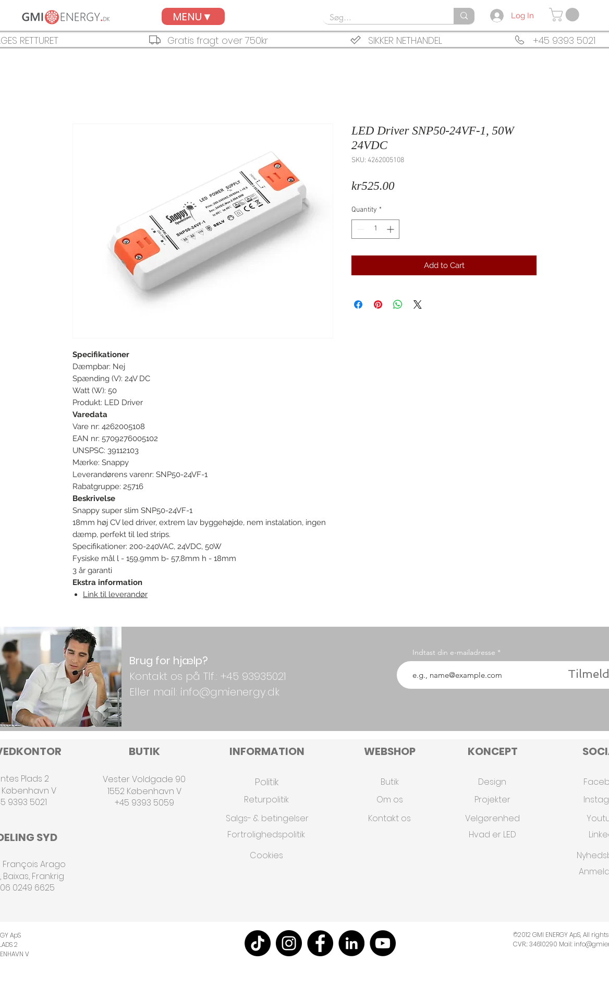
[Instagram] (289, 943)
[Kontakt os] (389, 818)
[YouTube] (383, 943)
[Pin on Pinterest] (378, 304)
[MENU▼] (193, 16)
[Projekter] (492, 799)
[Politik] (266, 782)
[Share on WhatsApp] (398, 304)
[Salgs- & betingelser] (267, 818)
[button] (565, 14)
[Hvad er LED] (492, 834)
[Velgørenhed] (492, 818)
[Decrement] (359, 229)
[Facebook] (320, 943)
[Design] (492, 782)
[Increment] (391, 229)
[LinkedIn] (351, 943)
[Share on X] (417, 304)
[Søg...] (381, 18)
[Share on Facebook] (358, 304)
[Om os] (389, 799)
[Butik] (389, 782)
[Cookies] (266, 855)
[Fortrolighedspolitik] (266, 834)
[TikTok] (258, 943)
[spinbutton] (375, 229)
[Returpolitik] (266, 799)
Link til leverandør (115, 594)
